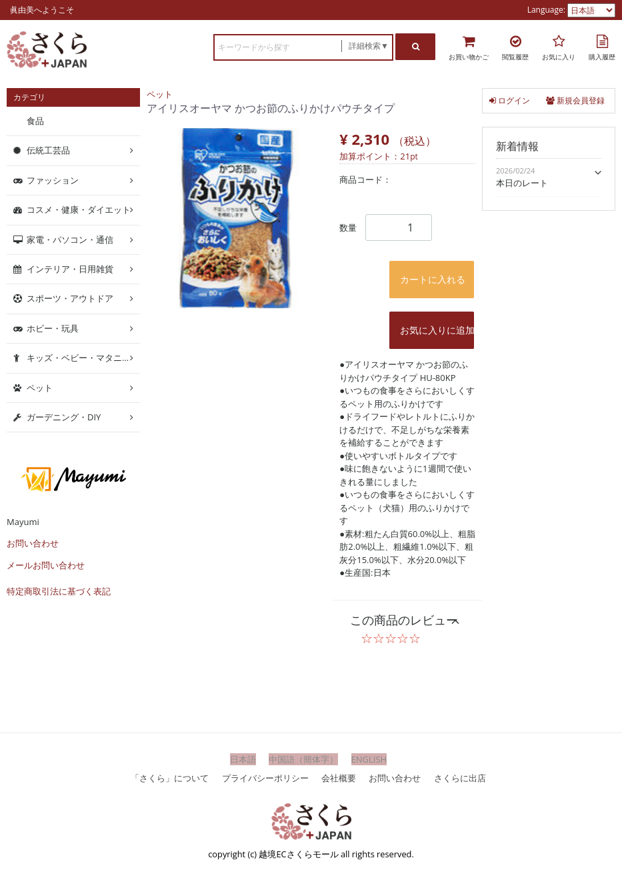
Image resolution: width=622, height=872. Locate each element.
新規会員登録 (575, 100)
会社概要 (338, 777)
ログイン (509, 100)
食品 (35, 121)
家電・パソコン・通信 (70, 239)
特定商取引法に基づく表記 (59, 591)
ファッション (53, 180)
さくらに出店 (460, 777)
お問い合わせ (33, 543)
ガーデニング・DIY (64, 417)
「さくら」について (170, 777)
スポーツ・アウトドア (70, 298)
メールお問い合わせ (46, 565)
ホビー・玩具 (53, 328)
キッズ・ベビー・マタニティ (83, 358)
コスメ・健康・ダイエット (79, 209)
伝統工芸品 (48, 150)
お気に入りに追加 (436, 330)
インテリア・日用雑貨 (70, 269)
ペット (160, 94)
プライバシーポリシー (265, 777)
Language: (547, 9)
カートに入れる (432, 279)
